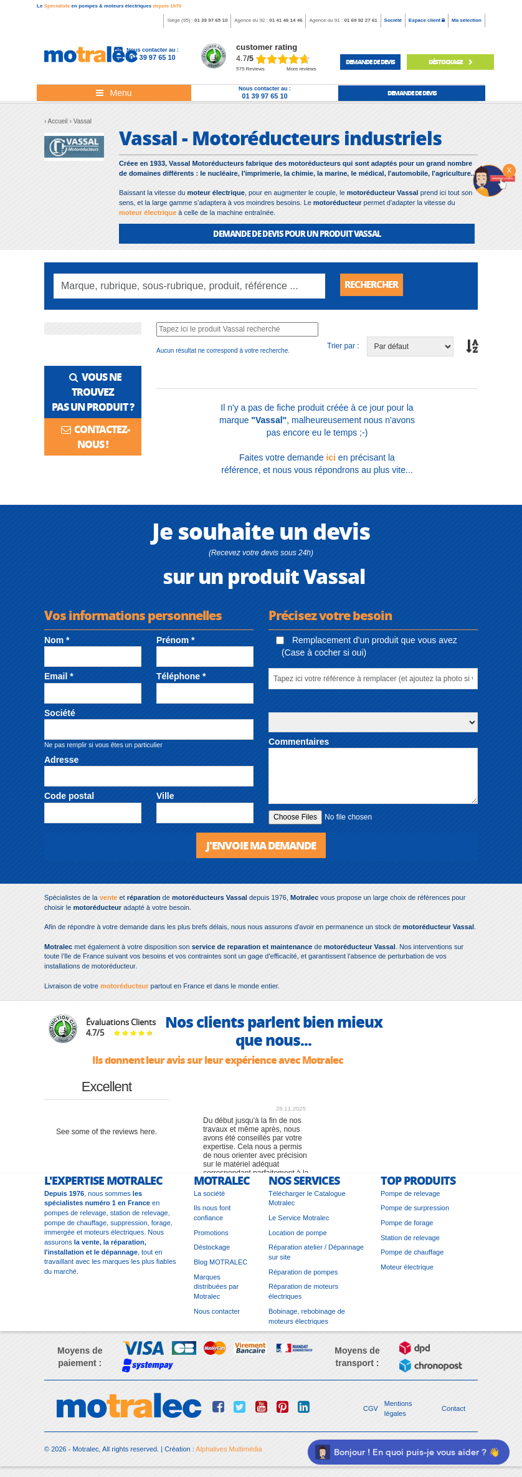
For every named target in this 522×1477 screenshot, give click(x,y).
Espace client (427, 20)
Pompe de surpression (415, 1212)
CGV (370, 1413)
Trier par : (343, 349)
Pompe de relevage (410, 1197)
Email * (59, 679)
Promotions (211, 1236)
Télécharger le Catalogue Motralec (307, 1202)
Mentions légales (398, 1413)
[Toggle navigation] (114, 93)
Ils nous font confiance (212, 1217)
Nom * (56, 643)
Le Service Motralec (298, 1221)
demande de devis (370, 61)
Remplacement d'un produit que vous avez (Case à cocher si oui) (366, 649)
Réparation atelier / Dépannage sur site (316, 1256)
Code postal (69, 799)
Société (393, 20)
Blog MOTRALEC (220, 1266)
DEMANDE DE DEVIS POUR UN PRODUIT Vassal (297, 233)
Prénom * (175, 643)
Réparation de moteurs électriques (303, 1295)
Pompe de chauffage (412, 1256)
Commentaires (298, 745)
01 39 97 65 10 (210, 20)
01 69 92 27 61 (360, 20)
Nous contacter (217, 1315)
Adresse (61, 763)
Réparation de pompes (303, 1275)
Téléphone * (181, 679)
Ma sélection (467, 20)
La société (209, 1197)
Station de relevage (410, 1241)
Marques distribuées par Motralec (216, 1290)
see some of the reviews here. (106, 1136)
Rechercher (374, 286)
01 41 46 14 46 (285, 20)
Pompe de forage (407, 1226)
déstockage (450, 61)
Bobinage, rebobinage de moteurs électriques (306, 1320)
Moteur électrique (407, 1271)
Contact (453, 1413)
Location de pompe (297, 1236)
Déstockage (212, 1251)
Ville (165, 799)
